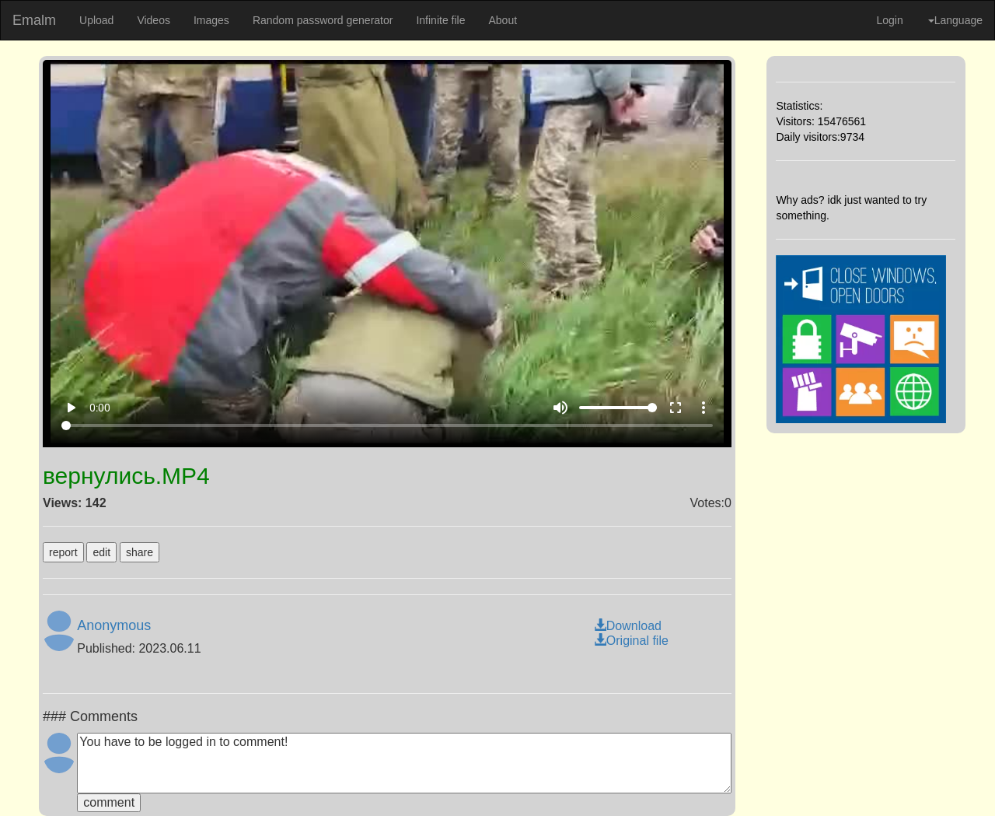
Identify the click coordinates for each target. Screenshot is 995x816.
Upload (96, 20)
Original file (631, 640)
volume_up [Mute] (560, 407)
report (63, 552)
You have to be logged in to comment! (404, 763)
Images (211, 20)
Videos (153, 20)
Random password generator (323, 20)
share (139, 552)
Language (955, 20)
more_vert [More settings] (703, 407)
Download (628, 625)
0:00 (99, 407)
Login (889, 20)
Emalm (34, 20)
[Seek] (387, 425)
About (502, 20)
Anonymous (114, 625)
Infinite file (440, 20)
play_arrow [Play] (70, 407)
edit (101, 552)
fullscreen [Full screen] (675, 407)
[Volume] (618, 407)
